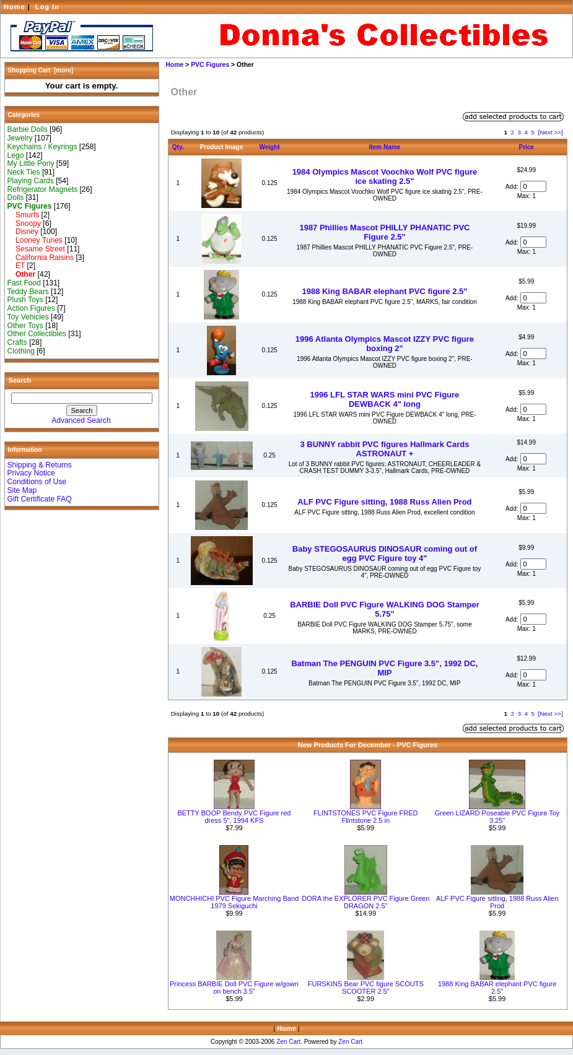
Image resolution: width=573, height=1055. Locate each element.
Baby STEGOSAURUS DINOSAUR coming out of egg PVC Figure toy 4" (384, 553)
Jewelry (20, 138)
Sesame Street (36, 249)
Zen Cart (288, 1041)
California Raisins (40, 257)
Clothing (21, 351)
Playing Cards (30, 180)
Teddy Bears (28, 291)
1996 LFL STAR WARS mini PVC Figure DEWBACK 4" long (385, 399)
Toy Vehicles (28, 317)
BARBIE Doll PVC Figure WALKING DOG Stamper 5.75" (384, 609)
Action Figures (31, 308)
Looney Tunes (35, 240)
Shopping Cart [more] (41, 70)
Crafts (17, 342)
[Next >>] (550, 132)
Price (525, 147)
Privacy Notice (31, 473)
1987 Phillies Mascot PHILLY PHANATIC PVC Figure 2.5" (384, 232)
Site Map (22, 490)
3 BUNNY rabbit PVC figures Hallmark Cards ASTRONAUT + (385, 449)
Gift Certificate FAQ (39, 499)
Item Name (385, 147)
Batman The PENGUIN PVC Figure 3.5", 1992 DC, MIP (384, 668)
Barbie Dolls (27, 129)
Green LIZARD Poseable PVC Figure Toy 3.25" (497, 816)
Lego (15, 155)
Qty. (178, 147)
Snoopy (24, 223)
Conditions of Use (36, 481)
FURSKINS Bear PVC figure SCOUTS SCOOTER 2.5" (366, 987)
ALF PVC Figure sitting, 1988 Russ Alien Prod (384, 501)
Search (20, 380)
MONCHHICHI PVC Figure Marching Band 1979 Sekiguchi (234, 902)
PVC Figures (210, 64)
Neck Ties (23, 172)
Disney (22, 231)
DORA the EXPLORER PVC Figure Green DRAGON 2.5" (365, 902)
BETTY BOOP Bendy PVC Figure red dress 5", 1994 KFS (234, 816)
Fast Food (24, 283)
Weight (270, 147)
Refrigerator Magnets (42, 189)
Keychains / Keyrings (42, 146)
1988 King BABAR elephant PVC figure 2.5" (384, 291)
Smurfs (23, 215)
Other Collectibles (36, 333)
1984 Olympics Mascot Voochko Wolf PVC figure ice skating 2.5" (385, 176)
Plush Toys (25, 299)
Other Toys (25, 325)
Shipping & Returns (39, 465)
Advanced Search (80, 420)
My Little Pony (31, 163)
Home (14, 7)
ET (16, 265)
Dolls (15, 197)
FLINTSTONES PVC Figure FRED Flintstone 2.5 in (365, 816)
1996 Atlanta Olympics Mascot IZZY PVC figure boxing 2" (384, 343)
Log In (47, 7)
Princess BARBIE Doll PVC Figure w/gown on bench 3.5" (234, 987)
